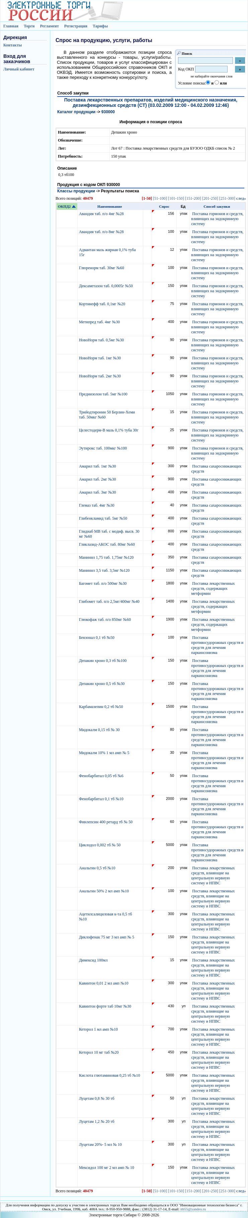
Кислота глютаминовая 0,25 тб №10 (110, 1075)
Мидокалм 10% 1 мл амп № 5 (104, 752)
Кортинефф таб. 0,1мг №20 (102, 304)
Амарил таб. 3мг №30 (98, 492)
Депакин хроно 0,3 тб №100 (103, 660)
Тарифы (100, 26)
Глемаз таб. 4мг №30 (97, 505)
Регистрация (75, 26)
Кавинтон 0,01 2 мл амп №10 (104, 983)
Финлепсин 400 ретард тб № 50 (106, 822)
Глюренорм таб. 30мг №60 (102, 268)
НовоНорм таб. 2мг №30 (100, 376)
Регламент (49, 26)
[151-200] (193, 198)
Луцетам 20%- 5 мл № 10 (101, 1144)
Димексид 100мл (94, 960)
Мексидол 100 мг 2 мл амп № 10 (107, 1167)
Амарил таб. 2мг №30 (98, 479)
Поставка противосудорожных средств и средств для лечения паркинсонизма (217, 645)
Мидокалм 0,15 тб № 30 (100, 729)
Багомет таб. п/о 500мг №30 (103, 583)
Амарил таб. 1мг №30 (98, 466)
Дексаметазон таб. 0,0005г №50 (106, 286)
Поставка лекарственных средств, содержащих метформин (213, 588)
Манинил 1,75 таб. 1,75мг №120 (107, 557)
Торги (29, 26)
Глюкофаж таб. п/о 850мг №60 (105, 619)
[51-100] (160, 198)
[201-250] (210, 198)
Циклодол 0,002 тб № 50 (100, 845)
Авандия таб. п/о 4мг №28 (102, 213)
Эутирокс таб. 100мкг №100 (103, 448)
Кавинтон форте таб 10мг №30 (105, 1006)
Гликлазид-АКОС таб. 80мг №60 (107, 544)
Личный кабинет (18, 69)
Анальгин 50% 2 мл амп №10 (104, 891)
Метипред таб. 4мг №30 (100, 322)
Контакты (12, 45)
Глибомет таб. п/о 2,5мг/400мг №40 (110, 601)
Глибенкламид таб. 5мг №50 (103, 518)
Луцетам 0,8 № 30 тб (97, 1098)
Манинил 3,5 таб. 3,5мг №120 (105, 570)
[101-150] (176, 198)
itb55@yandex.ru (193, 1209)
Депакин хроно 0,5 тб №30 (102, 683)
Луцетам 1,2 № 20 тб (97, 1121)
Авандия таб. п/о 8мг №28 (102, 231)
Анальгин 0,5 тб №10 (98, 868)
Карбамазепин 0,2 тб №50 (101, 706)
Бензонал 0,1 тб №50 (97, 637)
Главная (10, 26)
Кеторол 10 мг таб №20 (100, 1052)
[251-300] (227, 198)
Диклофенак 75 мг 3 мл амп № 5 (107, 937)
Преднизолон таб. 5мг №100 (104, 394)
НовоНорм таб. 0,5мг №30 (102, 340)
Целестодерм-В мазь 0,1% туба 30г (109, 430)
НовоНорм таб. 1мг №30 (100, 358)
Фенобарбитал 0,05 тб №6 (102, 775)
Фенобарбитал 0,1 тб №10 (102, 799)
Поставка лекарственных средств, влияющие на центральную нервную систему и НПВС (213, 875)
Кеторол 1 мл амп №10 (99, 1029)
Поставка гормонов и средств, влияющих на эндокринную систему (217, 218)
